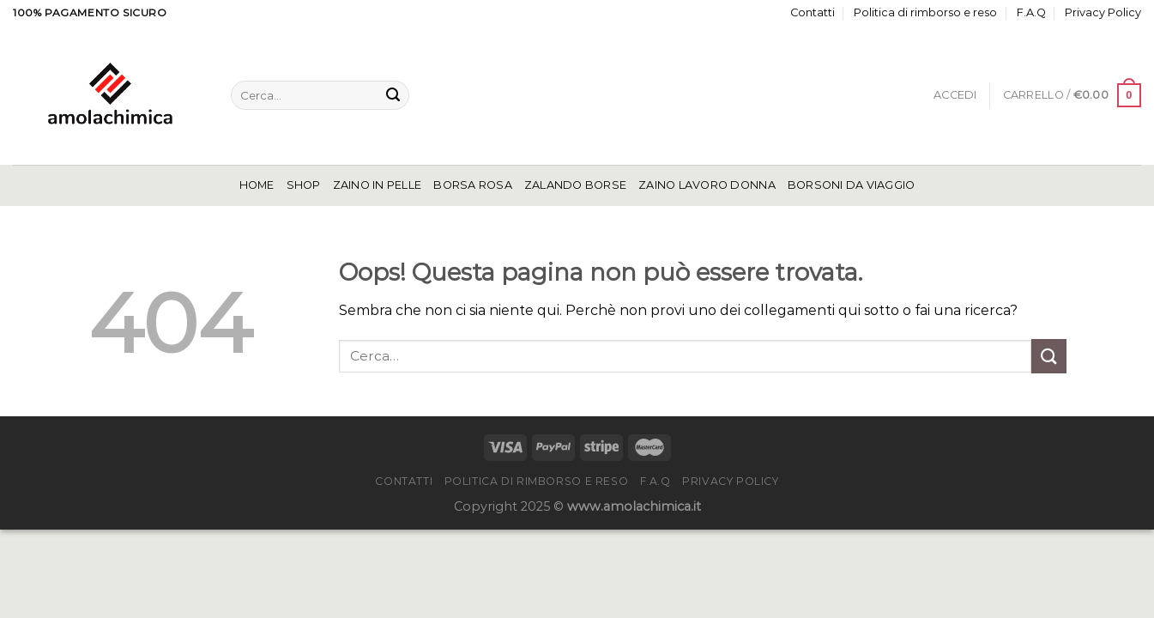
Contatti (812, 12)
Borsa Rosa (472, 185)
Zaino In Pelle (377, 185)
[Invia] (393, 95)
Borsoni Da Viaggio (851, 185)
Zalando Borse (575, 185)
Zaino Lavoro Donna (707, 185)
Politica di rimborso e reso (925, 12)
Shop (304, 185)
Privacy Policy (1103, 12)
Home (257, 185)
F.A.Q (1031, 12)
